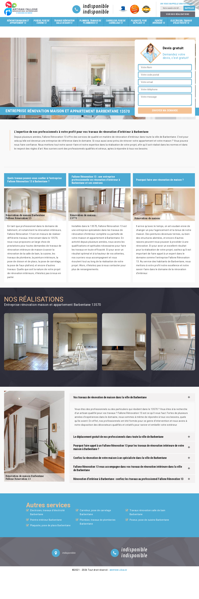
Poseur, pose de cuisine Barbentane (149, 520)
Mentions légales (118, 570)
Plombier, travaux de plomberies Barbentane (98, 522)
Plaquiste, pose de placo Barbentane (50, 525)
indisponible (96, 7)
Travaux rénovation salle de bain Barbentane (147, 512)
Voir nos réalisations (177, 14)
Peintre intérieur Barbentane (46, 520)
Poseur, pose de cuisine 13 (41, 21)
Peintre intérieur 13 (158, 21)
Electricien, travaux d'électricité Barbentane (47, 512)
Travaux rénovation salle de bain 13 (64, 21)
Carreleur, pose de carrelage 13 (115, 21)
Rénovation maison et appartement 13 (18, 21)
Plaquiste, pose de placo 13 (139, 21)
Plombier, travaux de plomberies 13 (90, 21)
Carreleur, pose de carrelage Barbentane (95, 512)
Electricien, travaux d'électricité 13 (181, 21)
